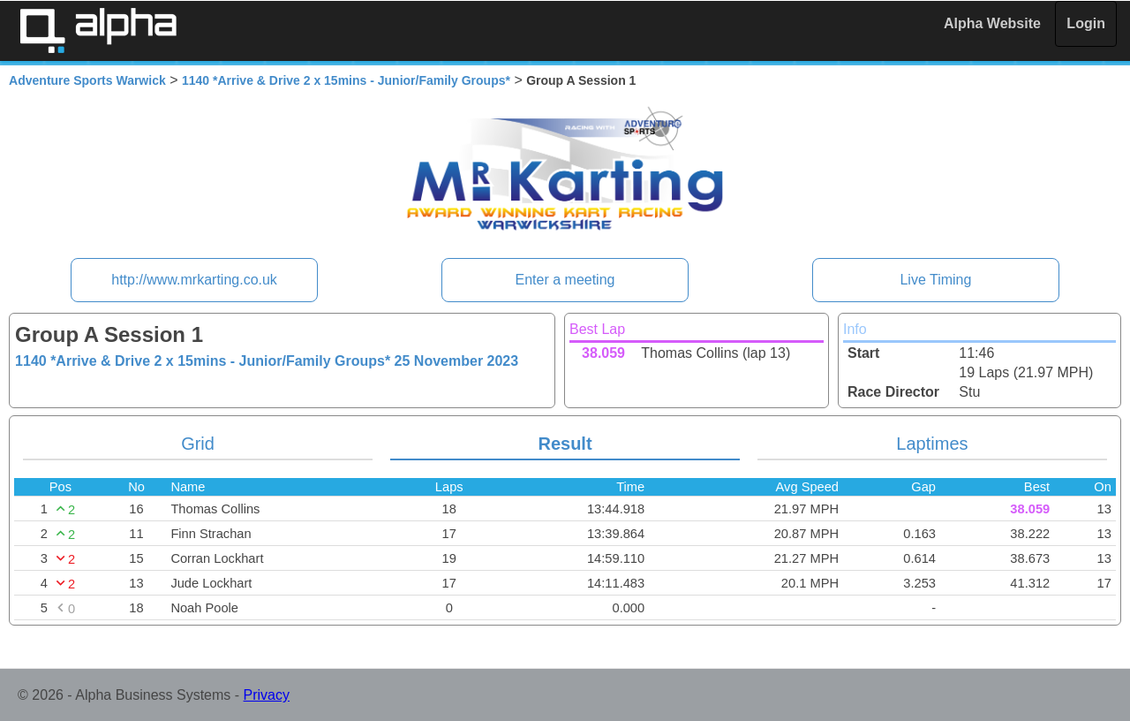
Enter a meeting (565, 279)
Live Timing (935, 279)
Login (1085, 23)
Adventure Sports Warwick (87, 80)
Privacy (267, 694)
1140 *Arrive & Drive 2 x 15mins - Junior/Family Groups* (346, 80)
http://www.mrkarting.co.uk (194, 279)
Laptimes (932, 443)
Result (564, 443)
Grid (198, 443)
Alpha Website (992, 23)
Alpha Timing (98, 30)
